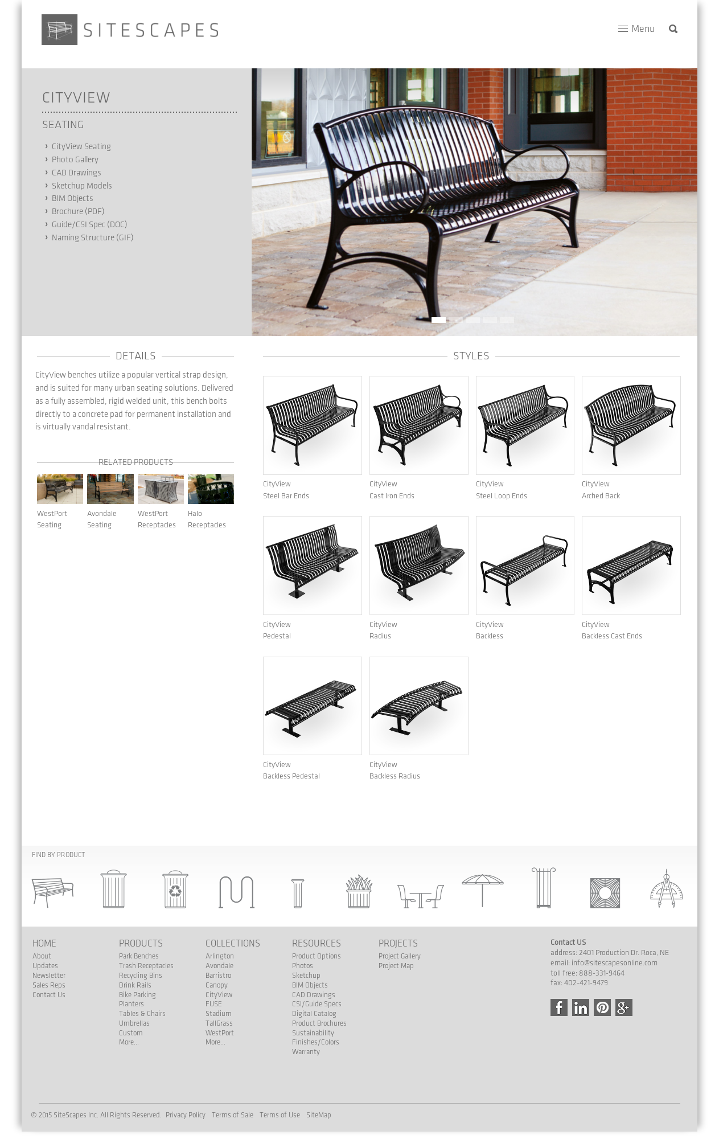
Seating (63, 125)
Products (141, 943)
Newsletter (48, 975)
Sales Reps (48, 985)
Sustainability (313, 1033)
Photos (302, 965)
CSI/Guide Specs (317, 1004)
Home (44, 943)
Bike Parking (137, 994)
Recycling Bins (140, 975)
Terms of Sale (232, 1115)
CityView (76, 98)
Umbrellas (134, 1023)
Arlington (220, 956)
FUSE (214, 1004)
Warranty (306, 1051)
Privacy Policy (186, 1115)
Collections (233, 943)
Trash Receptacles (146, 965)
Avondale (219, 965)
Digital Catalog (314, 1013)
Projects (398, 943)
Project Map (396, 965)
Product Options (316, 956)
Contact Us (48, 994)
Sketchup (306, 975)
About (41, 956)
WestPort (220, 1033)
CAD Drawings (76, 173)
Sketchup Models (82, 186)
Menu (643, 29)
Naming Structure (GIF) (93, 238)
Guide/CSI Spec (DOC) (90, 225)
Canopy (217, 985)
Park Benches (139, 956)
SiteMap (318, 1115)
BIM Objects (72, 199)
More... (129, 1042)
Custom (131, 1033)
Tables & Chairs (142, 1013)
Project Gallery (400, 956)
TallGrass (219, 1023)
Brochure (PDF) (78, 212)
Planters (131, 1004)
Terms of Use (280, 1115)
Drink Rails (135, 985)
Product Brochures (319, 1023)
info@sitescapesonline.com (615, 963)
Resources (316, 943)
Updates (45, 965)
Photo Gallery (75, 160)
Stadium (219, 1013)
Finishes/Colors (315, 1042)
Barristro (218, 975)
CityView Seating (81, 147)
